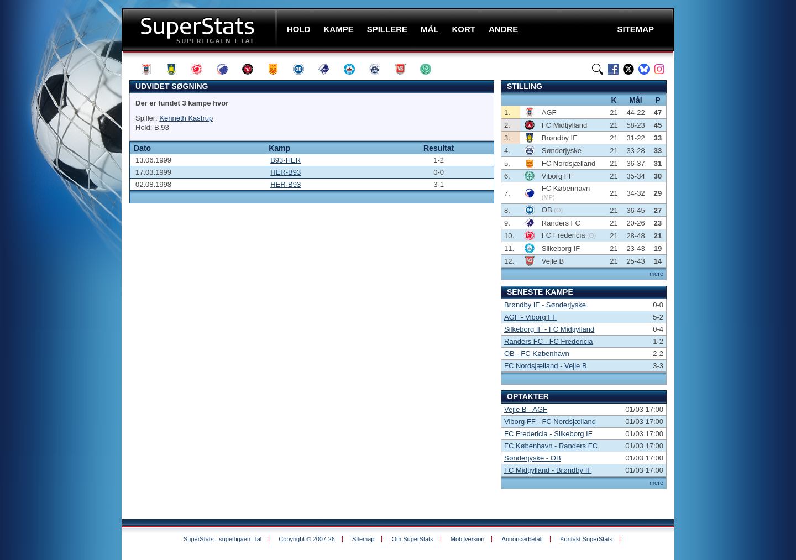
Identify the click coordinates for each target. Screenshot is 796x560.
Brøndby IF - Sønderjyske (545, 305)
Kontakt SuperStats (586, 539)
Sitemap (363, 539)
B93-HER (285, 160)
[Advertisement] (55, 218)
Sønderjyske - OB (532, 458)
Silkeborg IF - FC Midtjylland (549, 329)
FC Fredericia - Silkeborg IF (548, 434)
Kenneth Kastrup (186, 118)
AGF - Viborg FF (530, 317)
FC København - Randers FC (551, 446)
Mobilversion (468, 539)
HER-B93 (285, 172)
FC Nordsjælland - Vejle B (545, 366)
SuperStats (200, 29)
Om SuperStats (412, 539)
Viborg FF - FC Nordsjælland (550, 421)
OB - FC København (536, 353)
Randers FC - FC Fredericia (548, 341)
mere (656, 273)
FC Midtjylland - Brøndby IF (547, 470)
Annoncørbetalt (522, 539)
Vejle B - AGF (525, 409)
